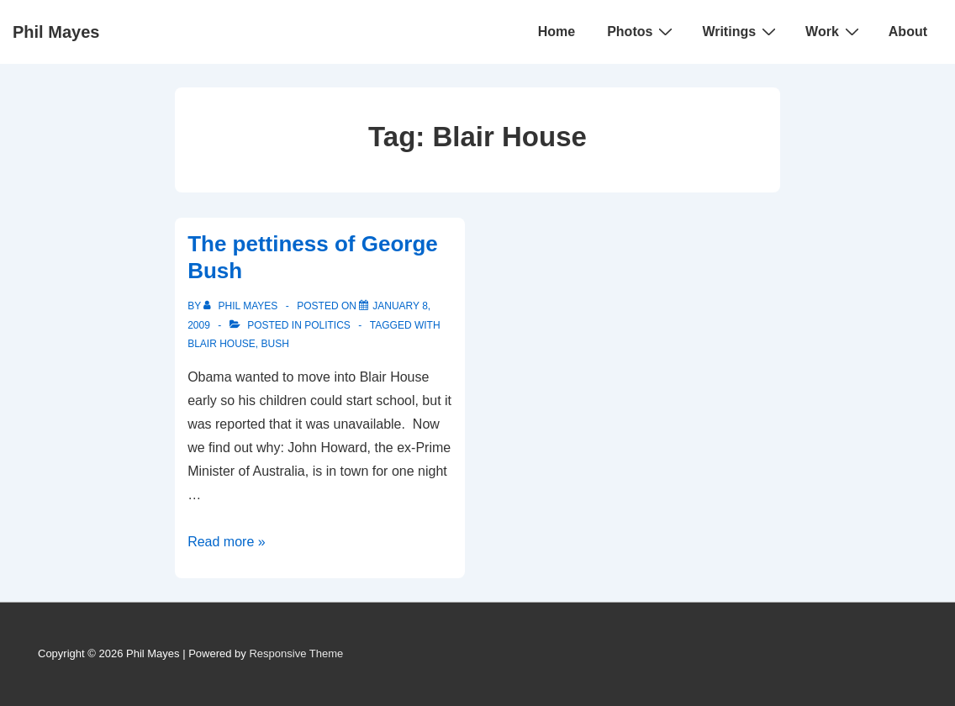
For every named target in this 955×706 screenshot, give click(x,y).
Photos (642, 31)
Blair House (221, 344)
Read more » (226, 542)
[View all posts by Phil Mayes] (241, 306)
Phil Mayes (56, 32)
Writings (741, 31)
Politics (327, 325)
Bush (275, 344)
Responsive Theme (296, 653)
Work (834, 31)
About (908, 31)
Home (556, 31)
